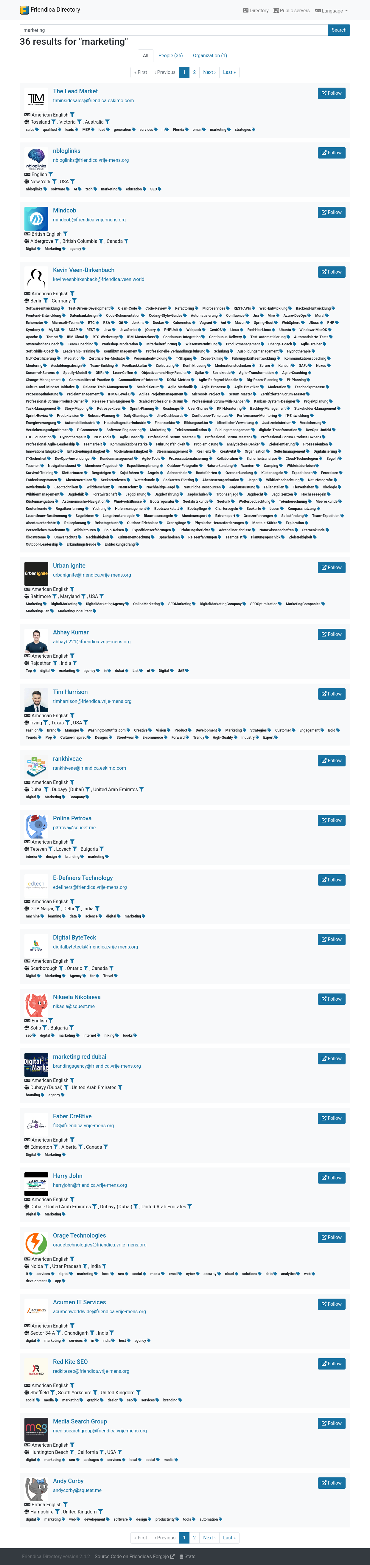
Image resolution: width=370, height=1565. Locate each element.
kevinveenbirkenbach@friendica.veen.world (98, 279)
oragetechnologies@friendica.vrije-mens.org (100, 1245)
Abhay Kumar (71, 632)
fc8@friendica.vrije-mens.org (83, 1125)
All (145, 55)
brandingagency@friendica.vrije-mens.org (97, 1066)
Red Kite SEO (70, 1361)
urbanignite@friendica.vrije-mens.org (92, 575)
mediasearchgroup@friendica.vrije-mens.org (100, 1431)
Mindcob (64, 210)
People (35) (170, 55)
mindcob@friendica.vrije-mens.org (89, 220)
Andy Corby (68, 1481)
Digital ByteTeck (74, 937)
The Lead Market (75, 91)
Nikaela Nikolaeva (77, 997)
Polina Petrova (72, 818)
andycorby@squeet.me (77, 1490)
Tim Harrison (70, 691)
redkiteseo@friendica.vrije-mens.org (91, 1371)
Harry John (68, 1175)
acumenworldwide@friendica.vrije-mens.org (99, 1311)
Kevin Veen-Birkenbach (83, 270)
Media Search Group (80, 1421)
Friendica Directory (50, 10)
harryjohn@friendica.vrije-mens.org (90, 1185)
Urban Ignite (69, 565)
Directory (256, 10)
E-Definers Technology (83, 877)
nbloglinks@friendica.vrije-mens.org (91, 160)
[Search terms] (174, 30)
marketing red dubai (79, 1056)
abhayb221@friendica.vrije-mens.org (91, 642)
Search (339, 30)
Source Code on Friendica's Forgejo (135, 1556)
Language (329, 11)
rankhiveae (67, 758)
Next (209, 72)
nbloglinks (66, 150)
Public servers (291, 10)
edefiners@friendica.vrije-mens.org (90, 887)
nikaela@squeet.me (74, 1006)
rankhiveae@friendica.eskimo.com (89, 768)
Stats (187, 1556)
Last (229, 72)
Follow (332, 93)
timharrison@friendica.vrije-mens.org (92, 701)
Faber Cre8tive (72, 1116)
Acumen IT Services (79, 1302)
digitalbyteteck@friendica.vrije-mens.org (95, 947)
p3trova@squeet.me (74, 827)
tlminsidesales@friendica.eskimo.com (93, 100)
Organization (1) (210, 55)
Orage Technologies (79, 1235)
